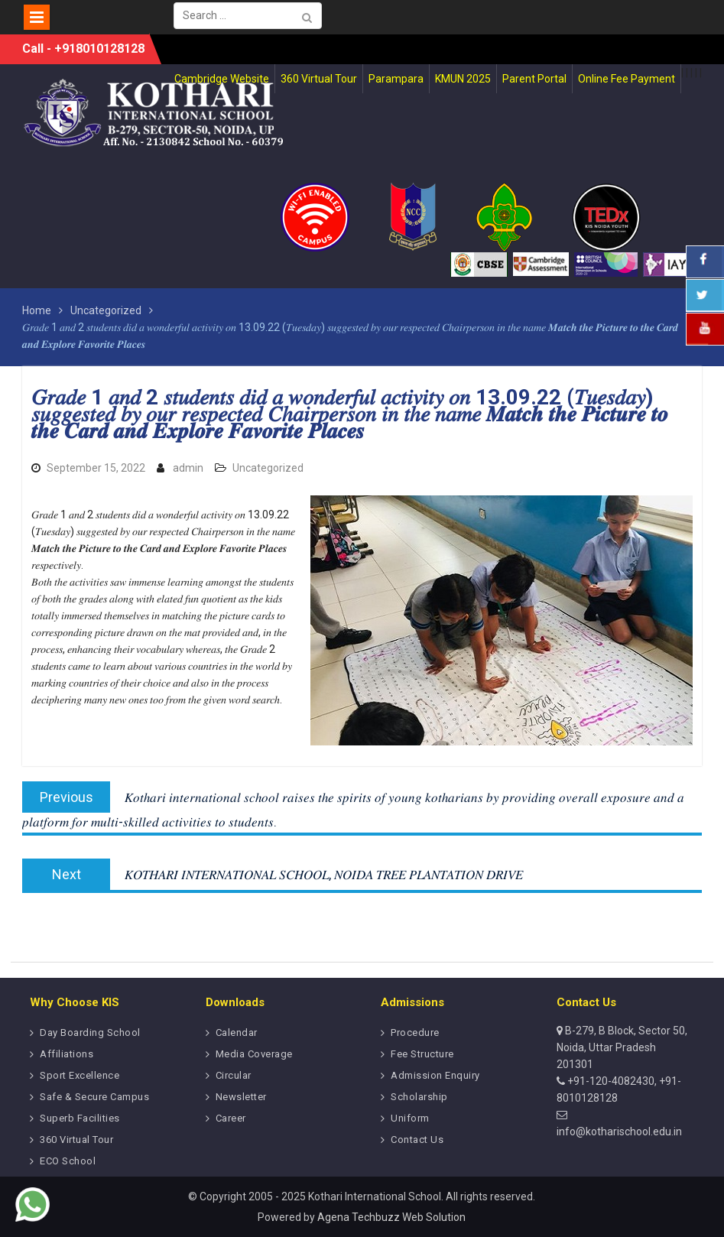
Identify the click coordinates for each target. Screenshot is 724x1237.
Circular (234, 1075)
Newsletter (241, 1096)
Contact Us (417, 1139)
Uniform (410, 1118)
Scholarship (419, 1096)
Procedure (415, 1032)
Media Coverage (254, 1054)
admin (188, 468)
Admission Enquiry (435, 1075)
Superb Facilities (80, 1118)
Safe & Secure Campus (94, 1096)
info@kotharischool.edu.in (619, 1131)
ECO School (68, 1161)
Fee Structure (422, 1054)
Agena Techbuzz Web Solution (391, 1217)
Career (231, 1118)
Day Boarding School (90, 1032)
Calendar (237, 1032)
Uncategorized (268, 468)
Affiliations (66, 1054)
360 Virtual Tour (76, 1139)
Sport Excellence (79, 1075)
